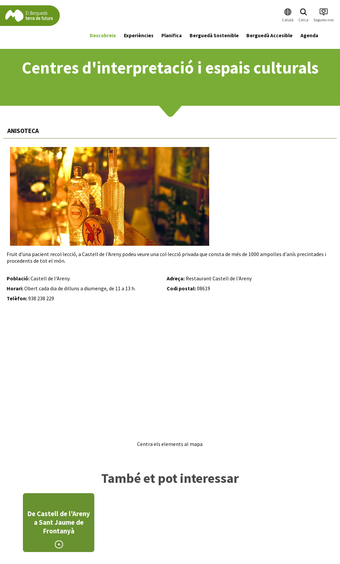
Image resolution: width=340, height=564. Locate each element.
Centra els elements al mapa (170, 444)
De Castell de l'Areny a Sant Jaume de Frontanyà (58, 522)
